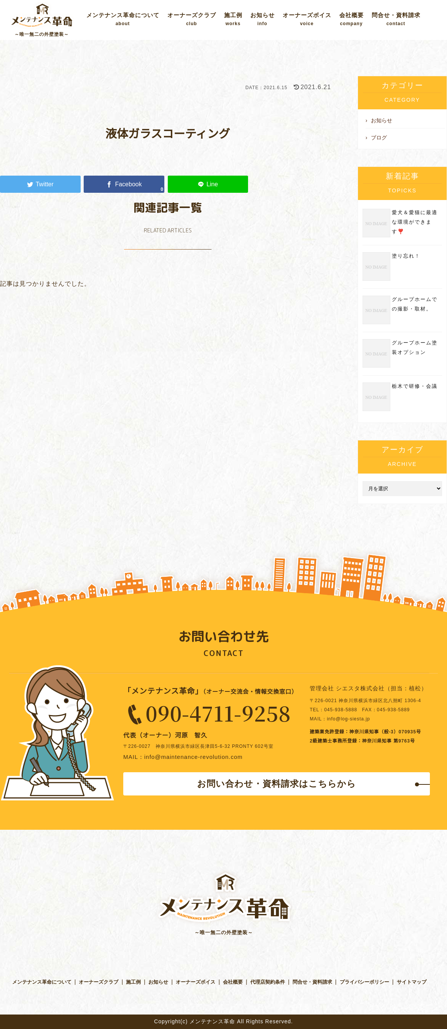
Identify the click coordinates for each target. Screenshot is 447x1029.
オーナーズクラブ (191, 19)
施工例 (233, 19)
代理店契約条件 (267, 982)
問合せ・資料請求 (396, 19)
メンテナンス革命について (122, 19)
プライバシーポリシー (364, 982)
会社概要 (351, 19)
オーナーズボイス (307, 19)
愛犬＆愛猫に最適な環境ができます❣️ (414, 222)
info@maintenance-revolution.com (193, 757)
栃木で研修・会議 (414, 386)
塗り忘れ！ (406, 256)
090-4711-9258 (218, 712)
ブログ (379, 137)
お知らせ (262, 19)
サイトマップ (411, 982)
